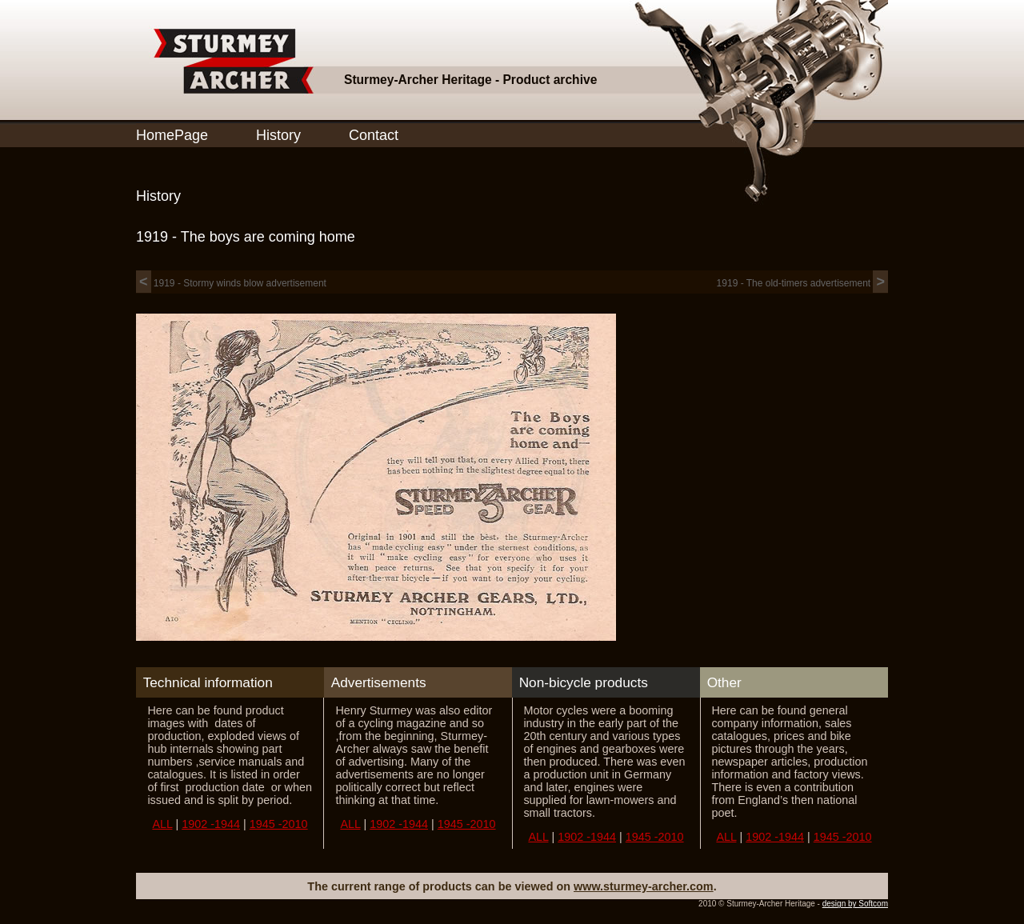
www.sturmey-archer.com (644, 886)
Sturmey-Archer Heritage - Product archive (470, 79)
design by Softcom (855, 903)
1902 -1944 (211, 824)
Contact (373, 135)
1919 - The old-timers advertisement (802, 283)
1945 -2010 (279, 824)
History (278, 135)
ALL (162, 824)
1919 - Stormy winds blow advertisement (231, 283)
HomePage (172, 135)
